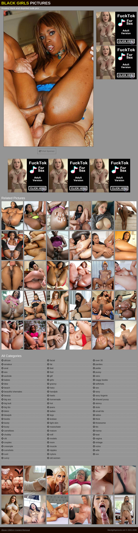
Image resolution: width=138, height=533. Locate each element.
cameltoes (7, 431)
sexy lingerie (100, 395)
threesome (99, 423)
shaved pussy (101, 399)
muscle (52, 446)
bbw (4, 384)
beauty (6, 395)
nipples (52, 450)
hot (50, 403)
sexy (96, 392)
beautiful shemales (11, 392)
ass (4, 372)
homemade (54, 399)
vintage (98, 442)
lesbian (52, 419)
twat (96, 434)
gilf (50, 376)
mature (51, 431)
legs (50, 415)
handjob (52, 392)
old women (53, 458)
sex (96, 388)
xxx (96, 454)
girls (50, 380)
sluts (96, 407)
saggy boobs (100, 380)
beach (5, 388)
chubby (6, 434)
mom (51, 442)
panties (98, 364)
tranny (97, 431)
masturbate (54, 427)
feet (50, 368)
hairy (50, 388)
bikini (5, 411)
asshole (6, 376)
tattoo (97, 415)
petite (97, 368)
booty (5, 423)
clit (4, 438)
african (6, 360)
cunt (4, 454)
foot (50, 372)
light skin (52, 423)
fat (49, 364)
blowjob (6, 415)
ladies (51, 411)
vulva (97, 446)
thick (96, 419)
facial (51, 360)
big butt (6, 403)
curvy (5, 458)
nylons (51, 454)
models (52, 438)
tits (95, 427)
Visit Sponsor (47, 151)
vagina (97, 438)
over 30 (98, 360)
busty (5, 427)
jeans (51, 407)
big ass (6, 399)
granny (51, 384)
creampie (7, 446)
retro (96, 376)
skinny (97, 403)
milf (50, 434)
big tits (5, 407)
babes (5, 380)
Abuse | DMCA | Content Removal (15, 530)
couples (6, 442)
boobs (5, 419)
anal (4, 368)
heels (51, 395)
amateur (6, 364)
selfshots (98, 384)
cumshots (7, 450)
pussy (97, 372)
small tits (98, 411)
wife (96, 450)
